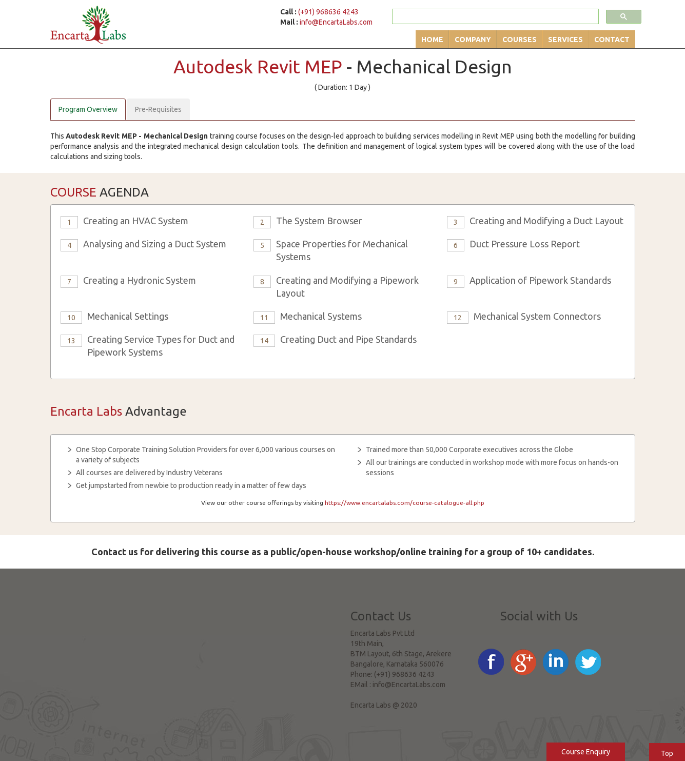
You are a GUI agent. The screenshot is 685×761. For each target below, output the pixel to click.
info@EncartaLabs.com (336, 22)
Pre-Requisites (158, 109)
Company (473, 39)
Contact (612, 39)
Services (565, 39)
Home (432, 39)
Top (667, 753)
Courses (519, 39)
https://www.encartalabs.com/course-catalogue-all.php (404, 502)
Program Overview (88, 109)
